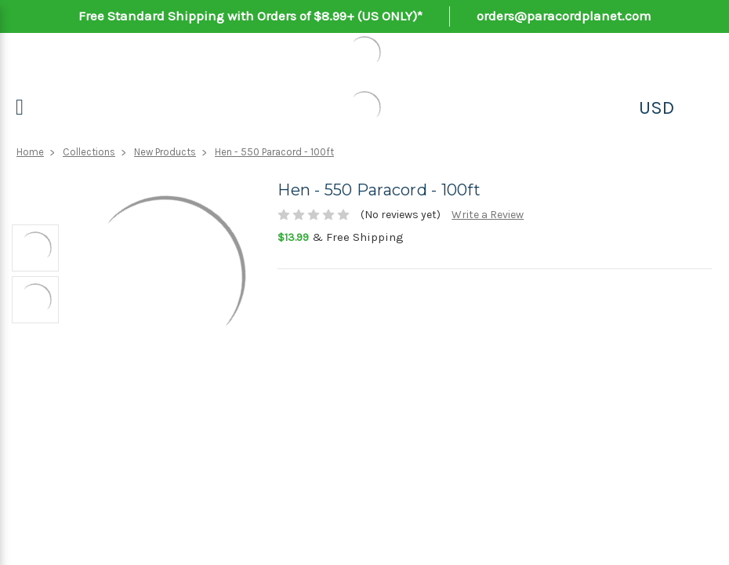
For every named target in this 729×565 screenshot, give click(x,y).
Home (30, 152)
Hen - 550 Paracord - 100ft (274, 152)
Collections (89, 152)
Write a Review (488, 214)
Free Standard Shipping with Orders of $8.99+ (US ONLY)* (250, 16)
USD (656, 107)
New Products (165, 152)
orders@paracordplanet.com (564, 16)
